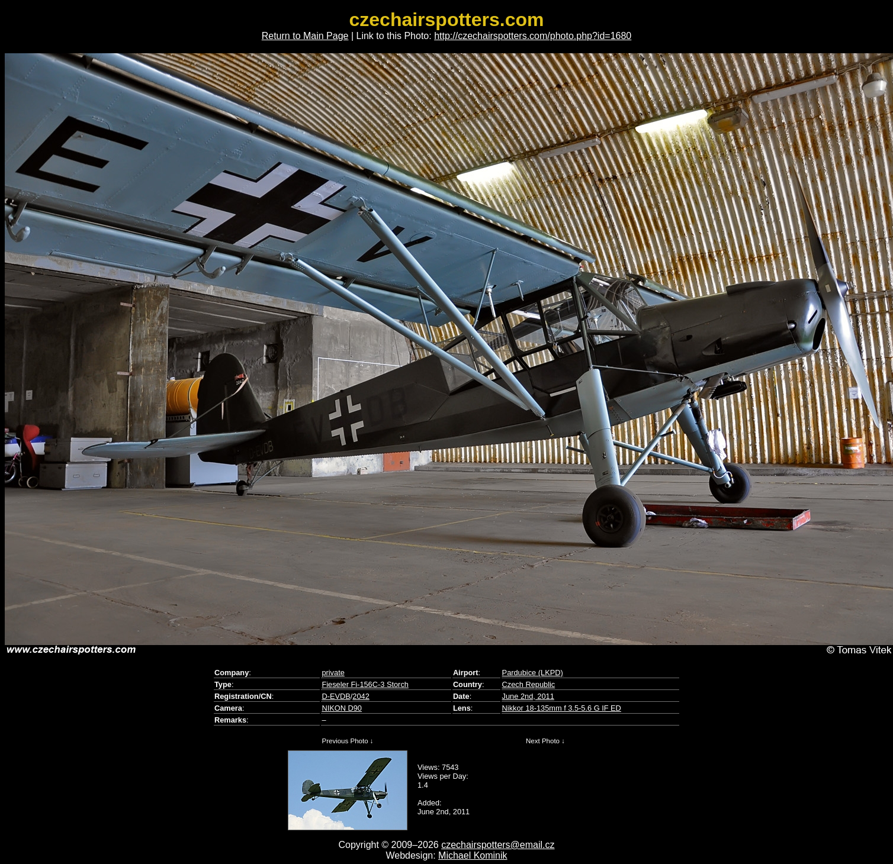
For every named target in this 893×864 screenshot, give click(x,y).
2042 (360, 696)
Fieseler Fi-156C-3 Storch (365, 684)
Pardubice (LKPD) (532, 672)
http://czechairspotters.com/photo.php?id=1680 (532, 36)
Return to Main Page (305, 36)
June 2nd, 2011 (528, 696)
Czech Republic (528, 684)
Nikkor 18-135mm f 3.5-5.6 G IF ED (561, 708)
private (333, 672)
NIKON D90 (342, 708)
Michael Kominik (472, 855)
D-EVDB (336, 696)
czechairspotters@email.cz (497, 845)
